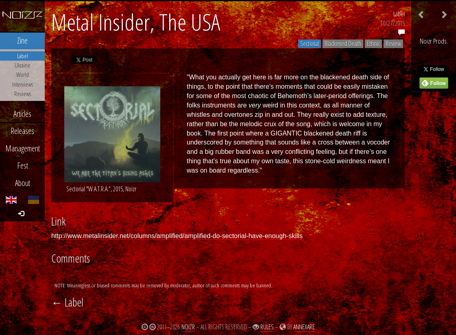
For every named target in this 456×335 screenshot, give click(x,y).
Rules (267, 326)
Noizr (188, 326)
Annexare (304, 326)
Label (399, 13)
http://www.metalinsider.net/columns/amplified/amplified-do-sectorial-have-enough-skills (177, 235)
